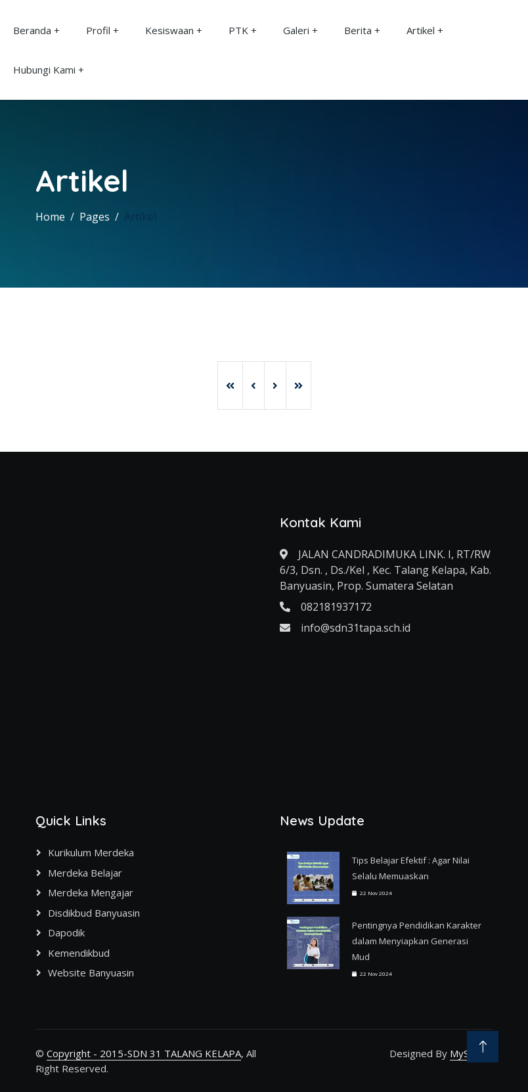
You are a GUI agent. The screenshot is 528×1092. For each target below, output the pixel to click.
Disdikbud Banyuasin (94, 912)
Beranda (32, 30)
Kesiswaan (169, 30)
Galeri (296, 30)
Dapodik (66, 932)
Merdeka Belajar (85, 872)
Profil (98, 30)
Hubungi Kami (44, 69)
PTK (238, 30)
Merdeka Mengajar (90, 892)
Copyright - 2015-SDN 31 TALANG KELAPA (144, 1053)
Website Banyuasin (91, 972)
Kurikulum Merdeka (91, 852)
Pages (94, 216)
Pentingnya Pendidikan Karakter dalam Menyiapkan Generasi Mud (416, 941)
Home (50, 216)
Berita (358, 30)
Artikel (421, 30)
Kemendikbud (79, 952)
